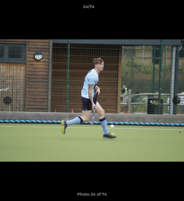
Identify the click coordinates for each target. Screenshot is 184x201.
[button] (164, 8)
